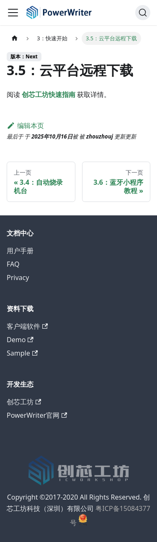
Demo (20, 339)
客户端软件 (27, 326)
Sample (22, 353)
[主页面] (15, 38)
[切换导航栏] (13, 12)
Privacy (18, 277)
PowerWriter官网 (37, 415)
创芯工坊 (24, 401)
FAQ (13, 264)
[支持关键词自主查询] (142, 12)
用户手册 (20, 250)
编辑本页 (25, 125)
